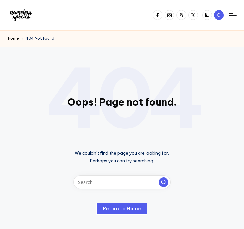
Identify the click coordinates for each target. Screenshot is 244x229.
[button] (163, 182)
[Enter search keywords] (121, 182)
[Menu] (232, 15)
